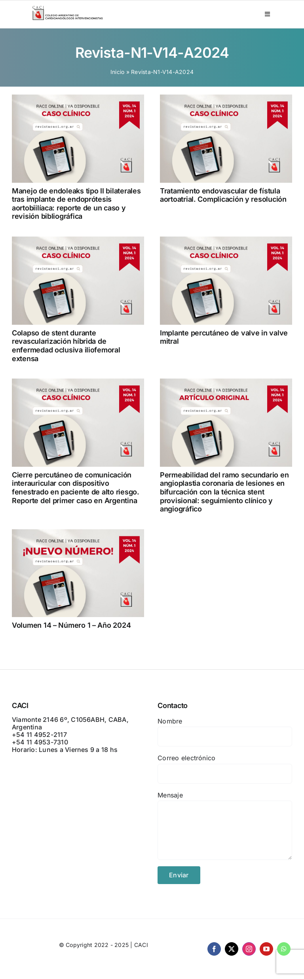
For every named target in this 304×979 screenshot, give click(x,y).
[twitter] (231, 949)
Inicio (117, 71)
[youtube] (266, 949)
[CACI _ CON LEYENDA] (67, 8)
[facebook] (214, 949)
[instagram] (249, 949)
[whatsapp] (284, 949)
